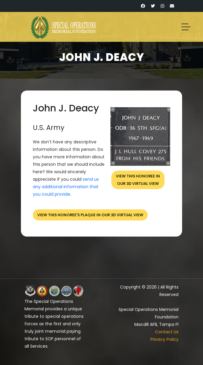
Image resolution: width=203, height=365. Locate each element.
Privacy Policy (164, 339)
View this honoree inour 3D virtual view (138, 179)
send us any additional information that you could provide (66, 186)
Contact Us (167, 332)
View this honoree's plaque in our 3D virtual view (90, 215)
